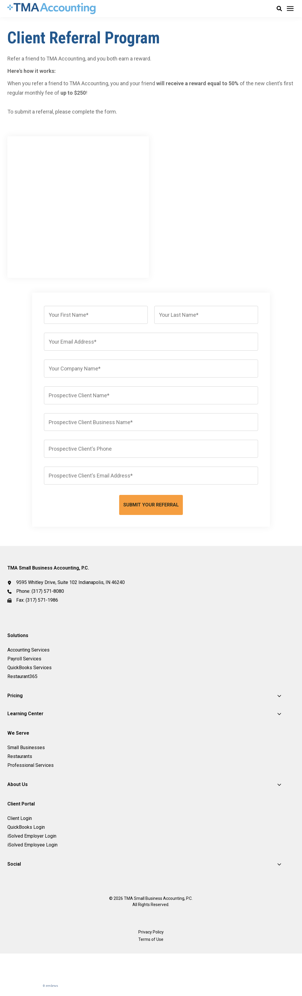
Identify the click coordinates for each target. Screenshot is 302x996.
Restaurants (19, 792)
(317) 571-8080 (48, 626)
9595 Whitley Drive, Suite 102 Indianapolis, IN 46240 (70, 618)
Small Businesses (26, 783)
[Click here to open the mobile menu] (290, 8)
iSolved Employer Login (31, 871)
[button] (279, 8)
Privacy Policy (151, 967)
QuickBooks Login (26, 862)
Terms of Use (150, 974)
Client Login (19, 853)
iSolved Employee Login (32, 880)
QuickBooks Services (29, 703)
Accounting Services (28, 685)
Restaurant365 (22, 712)
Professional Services (30, 800)
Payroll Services (24, 694)
